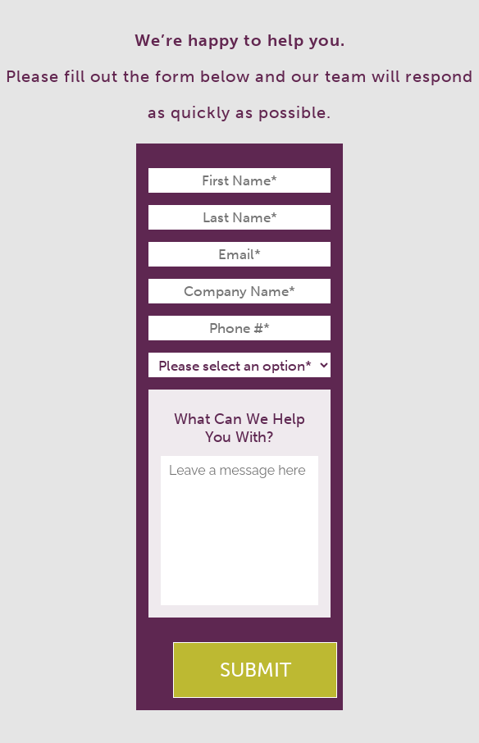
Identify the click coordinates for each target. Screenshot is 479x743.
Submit (255, 669)
